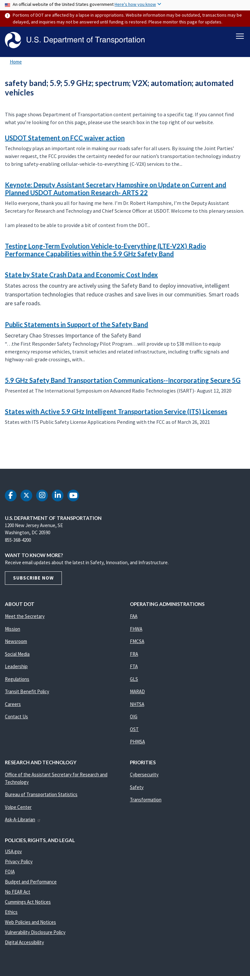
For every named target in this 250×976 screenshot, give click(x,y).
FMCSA (137, 641)
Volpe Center (18, 807)
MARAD (137, 691)
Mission (12, 629)
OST (134, 729)
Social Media (17, 654)
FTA (134, 666)
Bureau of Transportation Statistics (41, 794)
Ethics (11, 912)
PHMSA (137, 742)
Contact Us (16, 716)
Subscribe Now (33, 578)
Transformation (145, 800)
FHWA (136, 629)
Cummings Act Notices (28, 902)
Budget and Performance (31, 882)
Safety (137, 787)
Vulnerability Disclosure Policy (35, 932)
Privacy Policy (19, 861)
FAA (133, 616)
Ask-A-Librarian (23, 819)
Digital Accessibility (24, 942)
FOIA (10, 871)
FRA (134, 654)
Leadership (16, 666)
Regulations (17, 679)
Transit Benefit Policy (27, 691)
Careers (13, 704)
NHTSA (137, 704)
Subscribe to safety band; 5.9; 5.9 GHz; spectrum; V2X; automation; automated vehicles (4, 454)
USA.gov (13, 851)
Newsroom (16, 641)
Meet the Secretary (25, 616)
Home (16, 62)
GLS (134, 679)
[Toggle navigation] (240, 36)
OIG (133, 716)
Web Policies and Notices (30, 922)
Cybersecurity (144, 774)
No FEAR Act (17, 892)
